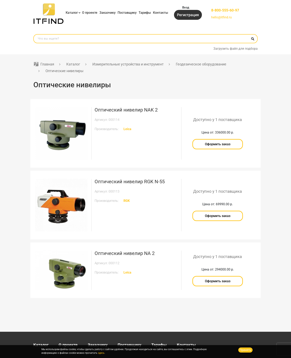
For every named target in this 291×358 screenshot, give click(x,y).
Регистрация (188, 15)
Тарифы (145, 13)
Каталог (72, 13)
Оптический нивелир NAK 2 (126, 110)
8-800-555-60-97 (225, 10)
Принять (245, 350)
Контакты (160, 13)
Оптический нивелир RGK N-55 (130, 181)
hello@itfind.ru (221, 17)
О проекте (89, 13)
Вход (185, 7)
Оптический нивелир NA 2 (125, 253)
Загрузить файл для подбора (235, 49)
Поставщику (127, 13)
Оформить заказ (217, 144)
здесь (101, 353)
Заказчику (107, 13)
